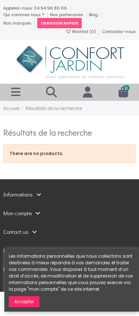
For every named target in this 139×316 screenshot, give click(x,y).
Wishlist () (81, 31)
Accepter (24, 301)
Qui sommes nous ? (24, 15)
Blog (94, 15)
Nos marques (17, 23)
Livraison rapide (59, 23)
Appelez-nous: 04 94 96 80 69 (35, 8)
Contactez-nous (119, 31)
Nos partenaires (67, 15)
